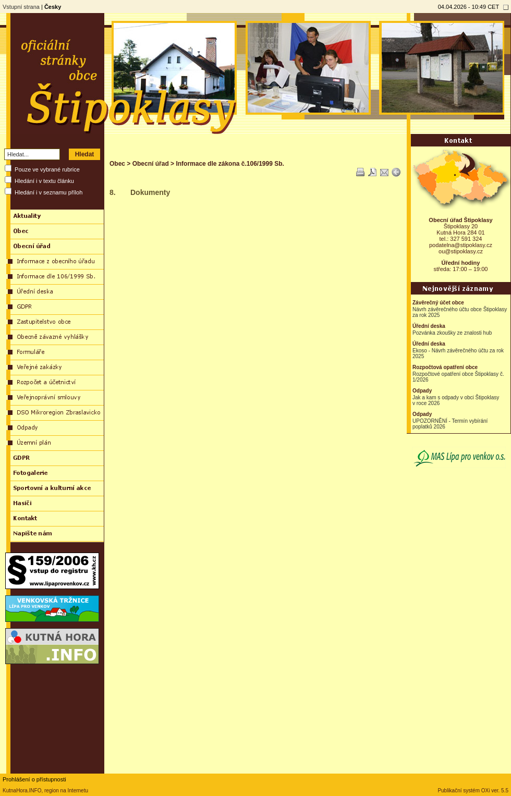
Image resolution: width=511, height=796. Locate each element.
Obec (117, 163)
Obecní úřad (150, 163)
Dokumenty (150, 192)
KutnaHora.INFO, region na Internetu (45, 790)
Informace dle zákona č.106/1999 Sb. (230, 163)
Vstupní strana (21, 7)
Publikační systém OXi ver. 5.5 (472, 790)
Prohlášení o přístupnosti (34, 779)
